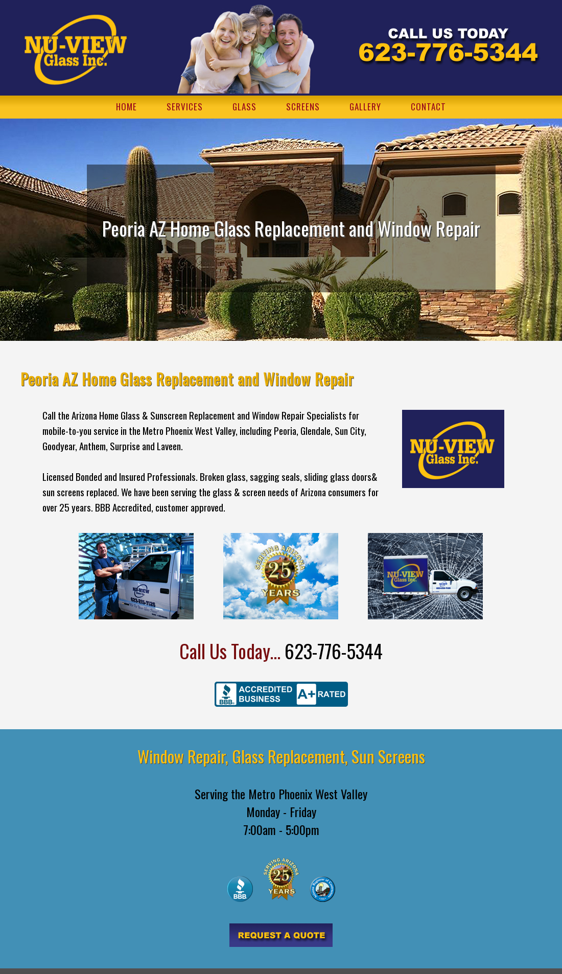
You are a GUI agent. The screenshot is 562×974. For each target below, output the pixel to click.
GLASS (244, 106)
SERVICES (185, 106)
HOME (126, 106)
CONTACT (428, 106)
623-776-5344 (334, 651)
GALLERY (365, 106)
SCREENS (303, 106)
